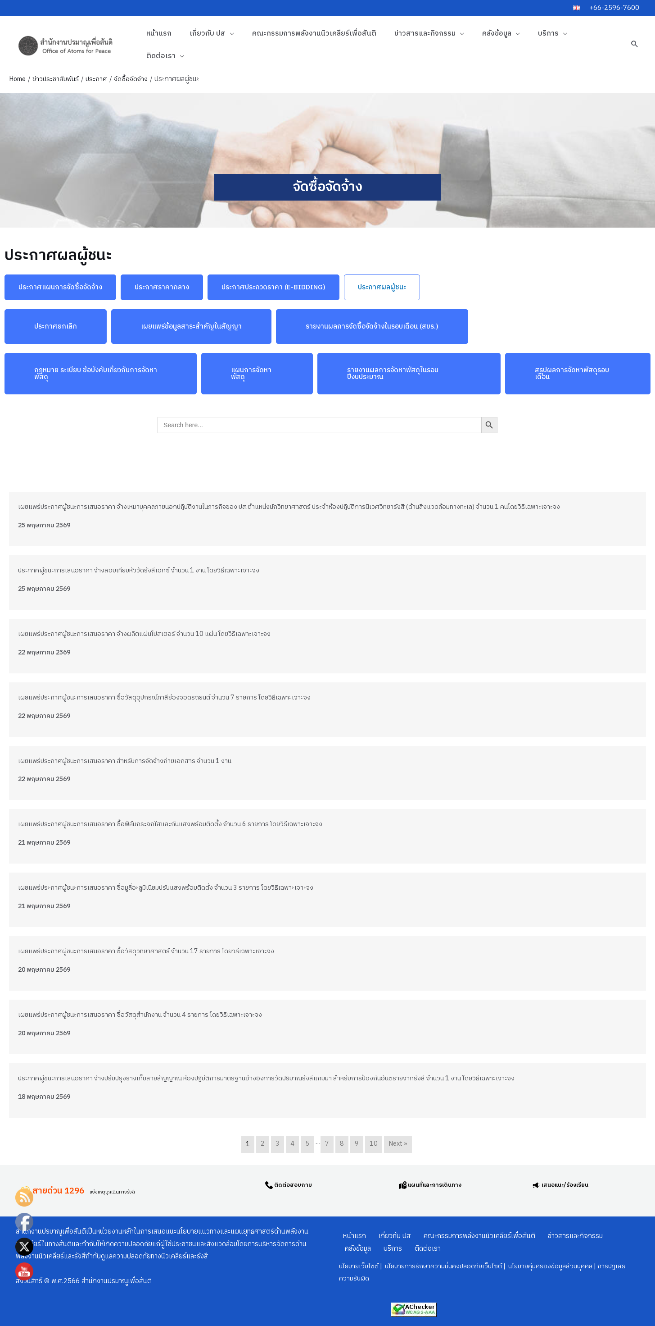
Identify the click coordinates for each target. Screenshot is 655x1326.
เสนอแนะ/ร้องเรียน (569, 1183)
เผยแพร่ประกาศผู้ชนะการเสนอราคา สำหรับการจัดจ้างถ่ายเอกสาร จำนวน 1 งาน (128, 761)
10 (373, 1144)
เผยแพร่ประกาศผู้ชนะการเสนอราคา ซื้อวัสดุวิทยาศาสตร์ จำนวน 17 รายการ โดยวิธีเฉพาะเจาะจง (150, 951)
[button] (634, 43)
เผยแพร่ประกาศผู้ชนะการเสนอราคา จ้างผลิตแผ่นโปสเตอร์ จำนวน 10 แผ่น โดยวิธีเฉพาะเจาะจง (149, 634)
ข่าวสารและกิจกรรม (425, 33)
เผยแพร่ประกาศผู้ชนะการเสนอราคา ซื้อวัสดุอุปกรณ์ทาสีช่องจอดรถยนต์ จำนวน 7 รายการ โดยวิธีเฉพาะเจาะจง (169, 697)
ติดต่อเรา (161, 56)
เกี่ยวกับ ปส (208, 33)
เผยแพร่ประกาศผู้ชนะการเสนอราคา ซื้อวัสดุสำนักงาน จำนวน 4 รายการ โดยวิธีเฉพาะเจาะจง (144, 1014)
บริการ (548, 33)
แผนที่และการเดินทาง (439, 1183)
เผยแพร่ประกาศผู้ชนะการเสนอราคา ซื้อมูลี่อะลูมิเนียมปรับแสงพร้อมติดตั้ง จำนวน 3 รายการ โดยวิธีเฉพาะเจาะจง (171, 887)
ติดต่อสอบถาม (295, 1183)
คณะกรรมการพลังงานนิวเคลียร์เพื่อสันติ (314, 33)
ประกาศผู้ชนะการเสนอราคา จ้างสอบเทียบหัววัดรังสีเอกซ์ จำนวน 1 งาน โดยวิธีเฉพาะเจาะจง (143, 570)
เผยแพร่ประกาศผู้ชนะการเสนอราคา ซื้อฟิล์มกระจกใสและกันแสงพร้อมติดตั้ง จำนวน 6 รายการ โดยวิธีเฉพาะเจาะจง (176, 824)
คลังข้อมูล (496, 33)
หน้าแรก (159, 33)
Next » (398, 1144)
